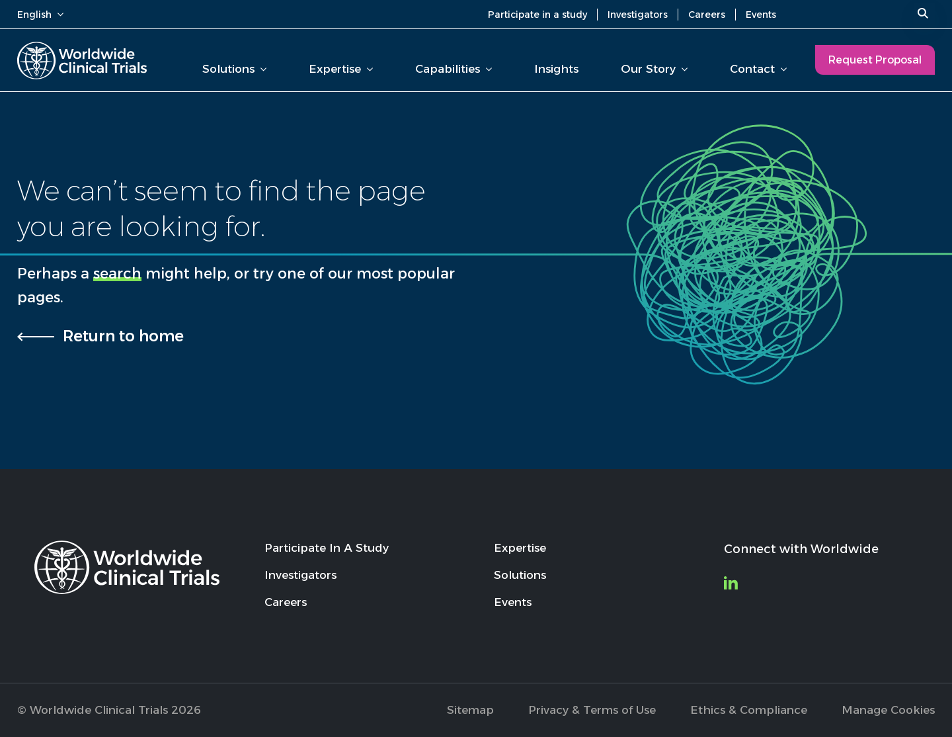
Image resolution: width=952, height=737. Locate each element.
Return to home (123, 336)
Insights (556, 68)
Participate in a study (537, 15)
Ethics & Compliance (748, 709)
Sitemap (470, 709)
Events (761, 15)
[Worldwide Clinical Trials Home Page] (82, 60)
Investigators (638, 15)
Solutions (234, 68)
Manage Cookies (888, 709)
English (40, 15)
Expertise (341, 68)
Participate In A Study (326, 547)
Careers (706, 15)
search (117, 273)
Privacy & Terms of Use (592, 709)
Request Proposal (875, 60)
